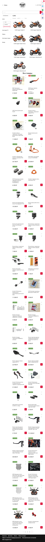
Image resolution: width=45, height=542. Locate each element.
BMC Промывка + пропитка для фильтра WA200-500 (17, 89)
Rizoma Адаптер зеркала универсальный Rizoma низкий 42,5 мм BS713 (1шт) (33, 339)
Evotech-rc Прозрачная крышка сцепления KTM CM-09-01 (17, 158)
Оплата (15, 535)
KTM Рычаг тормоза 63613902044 (32, 89)
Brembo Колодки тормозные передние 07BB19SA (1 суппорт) (17, 316)
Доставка (10, 535)
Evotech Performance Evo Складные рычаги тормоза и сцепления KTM (18, 383)
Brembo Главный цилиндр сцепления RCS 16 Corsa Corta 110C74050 (18, 452)
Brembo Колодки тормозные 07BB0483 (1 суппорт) (17, 338)
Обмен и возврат (22, 535)
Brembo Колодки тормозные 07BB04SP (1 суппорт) (33, 316)
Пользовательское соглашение (29, 537)
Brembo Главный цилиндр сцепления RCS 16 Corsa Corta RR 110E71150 (33, 428)
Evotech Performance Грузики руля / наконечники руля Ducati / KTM (18, 293)
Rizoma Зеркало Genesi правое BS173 (17, 361)
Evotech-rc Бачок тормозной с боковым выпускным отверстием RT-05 (17, 134)
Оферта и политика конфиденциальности (11, 537)
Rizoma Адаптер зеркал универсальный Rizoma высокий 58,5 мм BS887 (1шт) (17, 429)
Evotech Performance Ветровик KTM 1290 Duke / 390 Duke (34, 383)
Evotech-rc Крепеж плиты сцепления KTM (33, 180)
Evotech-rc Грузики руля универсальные (33, 522)
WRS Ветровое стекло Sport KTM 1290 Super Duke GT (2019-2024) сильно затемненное (18, 476)
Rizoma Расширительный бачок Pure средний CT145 (18, 203)
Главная (14, 18)
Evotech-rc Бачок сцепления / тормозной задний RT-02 (33, 111)
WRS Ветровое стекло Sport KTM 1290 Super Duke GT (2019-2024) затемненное (18, 499)
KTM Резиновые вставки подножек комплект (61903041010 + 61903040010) (17, 181)
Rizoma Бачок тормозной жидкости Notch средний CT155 (33, 247)
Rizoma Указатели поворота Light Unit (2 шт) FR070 (18, 270)
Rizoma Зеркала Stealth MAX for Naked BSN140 (33, 361)
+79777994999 (39, 5)
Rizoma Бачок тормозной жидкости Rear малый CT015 (18, 247)
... (22, 18)
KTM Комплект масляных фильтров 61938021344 (33, 292)
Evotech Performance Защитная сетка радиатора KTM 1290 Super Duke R (33, 452)
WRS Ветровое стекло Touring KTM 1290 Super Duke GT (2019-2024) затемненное (17, 523)
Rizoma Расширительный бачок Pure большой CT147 (17, 225)
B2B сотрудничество (6, 539)
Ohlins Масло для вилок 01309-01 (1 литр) (17, 405)
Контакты (4, 535)
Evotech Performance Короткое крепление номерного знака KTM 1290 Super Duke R (33, 476)
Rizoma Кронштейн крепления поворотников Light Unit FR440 (33, 406)
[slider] (4, 27)
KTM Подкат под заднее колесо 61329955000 (33, 157)
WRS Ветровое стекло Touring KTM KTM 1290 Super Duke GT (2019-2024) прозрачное (34, 499)
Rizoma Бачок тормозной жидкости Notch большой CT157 (33, 225)
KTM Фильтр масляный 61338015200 (33, 269)
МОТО (18, 18)
